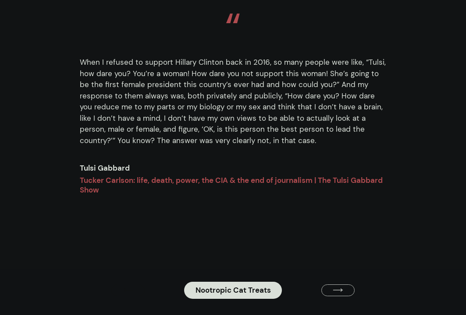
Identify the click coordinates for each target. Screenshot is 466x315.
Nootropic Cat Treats (233, 290)
